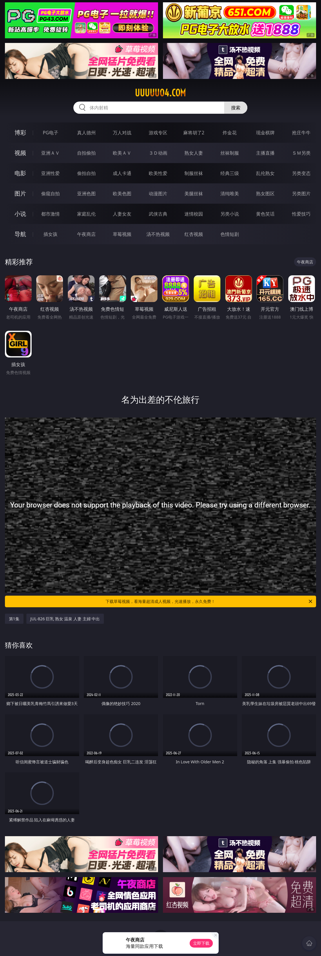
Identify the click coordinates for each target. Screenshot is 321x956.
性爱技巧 (301, 214)
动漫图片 (158, 193)
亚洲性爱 (50, 173)
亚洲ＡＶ (50, 153)
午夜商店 (86, 234)
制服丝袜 (193, 173)
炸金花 (230, 132)
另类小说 (229, 214)
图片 (20, 193)
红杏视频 (193, 234)
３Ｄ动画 (158, 153)
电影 (20, 173)
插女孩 (50, 234)
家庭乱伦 (86, 214)
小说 (20, 214)
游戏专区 (158, 132)
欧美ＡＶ (122, 153)
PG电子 (50, 132)
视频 (20, 153)
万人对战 (122, 132)
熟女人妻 (193, 153)
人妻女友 (122, 214)
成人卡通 (122, 173)
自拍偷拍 (86, 153)
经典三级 (229, 173)
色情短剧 (229, 234)
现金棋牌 (265, 132)
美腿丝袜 (193, 193)
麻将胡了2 (193, 132)
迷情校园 (193, 214)
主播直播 (265, 153)
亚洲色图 (86, 193)
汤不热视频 (158, 234)
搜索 (235, 107)
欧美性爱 (158, 173)
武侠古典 (158, 214)
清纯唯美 (229, 193)
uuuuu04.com (160, 93)
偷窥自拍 (50, 193)
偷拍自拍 (86, 173)
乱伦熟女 (265, 173)
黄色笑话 (265, 214)
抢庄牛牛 (301, 132)
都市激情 (50, 214)
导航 (20, 234)
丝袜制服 (229, 153)
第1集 (14, 618)
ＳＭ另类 (301, 153)
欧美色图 (122, 193)
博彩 (20, 132)
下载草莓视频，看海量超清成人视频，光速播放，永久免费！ (209, 601)
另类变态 (301, 173)
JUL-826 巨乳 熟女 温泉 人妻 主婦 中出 (65, 618)
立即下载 (201, 943)
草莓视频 (122, 234)
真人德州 (86, 132)
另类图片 (301, 193)
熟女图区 (265, 193)
